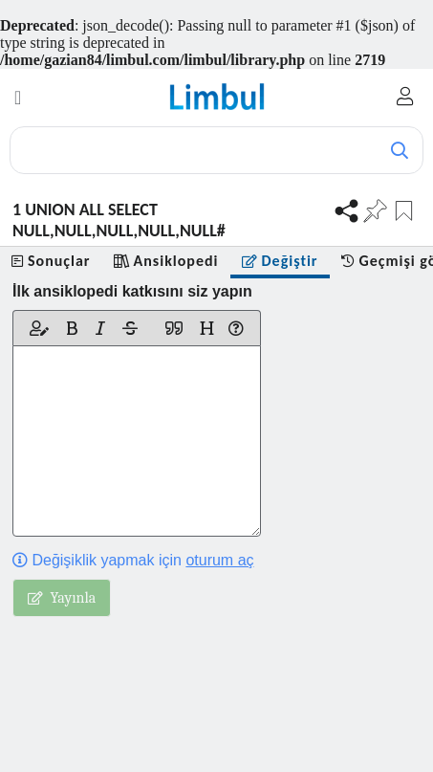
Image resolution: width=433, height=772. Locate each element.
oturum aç (219, 560)
